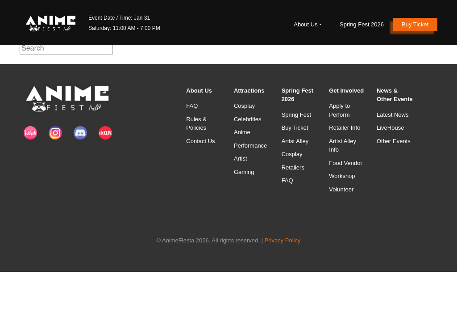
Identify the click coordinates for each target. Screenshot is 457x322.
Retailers (293, 167)
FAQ (192, 105)
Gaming (244, 172)
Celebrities (247, 119)
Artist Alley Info (342, 145)
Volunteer (341, 189)
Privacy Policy (283, 240)
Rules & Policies (196, 123)
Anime (242, 132)
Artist (240, 158)
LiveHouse (390, 127)
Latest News (393, 114)
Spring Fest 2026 (362, 24)
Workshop (342, 176)
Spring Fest (296, 114)
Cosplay (244, 105)
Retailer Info (344, 127)
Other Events (394, 141)
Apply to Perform (339, 110)
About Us (305, 24)
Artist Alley (295, 141)
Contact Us (200, 141)
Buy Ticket (415, 24)
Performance (250, 145)
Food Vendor (345, 163)
